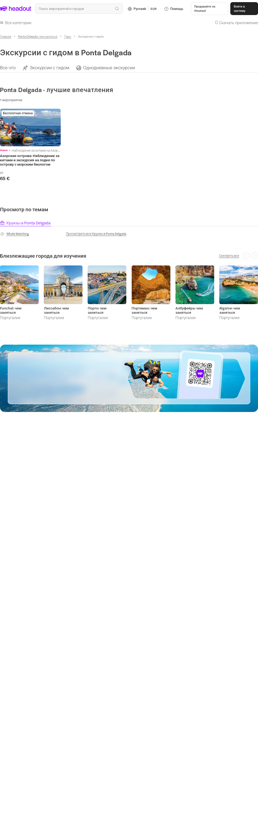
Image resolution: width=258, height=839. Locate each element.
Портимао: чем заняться (144, 310)
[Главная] (5, 36)
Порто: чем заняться (97, 310)
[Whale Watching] (14, 233)
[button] (209, 8)
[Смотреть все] (229, 255)
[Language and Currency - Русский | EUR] (142, 8)
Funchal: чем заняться (11, 310)
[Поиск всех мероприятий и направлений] (78, 8)
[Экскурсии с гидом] (49, 67)
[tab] (25, 222)
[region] (129, 67)
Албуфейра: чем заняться (189, 310)
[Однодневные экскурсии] (109, 67)
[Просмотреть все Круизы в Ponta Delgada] (96, 233)
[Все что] (8, 67)
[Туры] (67, 36)
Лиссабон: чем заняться (56, 310)
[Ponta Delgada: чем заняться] (38, 36)
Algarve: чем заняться (229, 310)
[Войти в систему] (244, 8)
